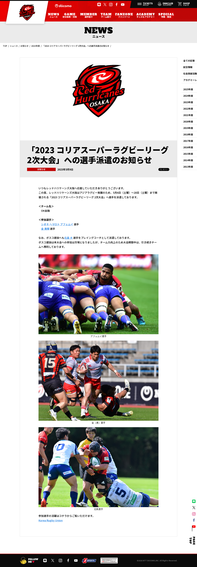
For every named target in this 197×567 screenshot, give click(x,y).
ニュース (14, 45)
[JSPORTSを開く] (89, 562)
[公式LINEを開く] (98, 4)
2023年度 (35, 45)
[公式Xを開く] (104, 4)
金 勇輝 (45, 228)
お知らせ (24, 45)
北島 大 (68, 238)
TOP (5, 45)
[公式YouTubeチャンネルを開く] (122, 4)
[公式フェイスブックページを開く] (116, 4)
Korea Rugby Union (51, 520)
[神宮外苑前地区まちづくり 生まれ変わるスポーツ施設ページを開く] (109, 562)
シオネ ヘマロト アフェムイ (57, 224)
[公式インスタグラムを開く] (110, 4)
